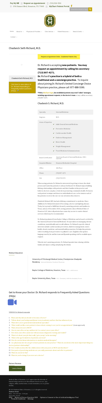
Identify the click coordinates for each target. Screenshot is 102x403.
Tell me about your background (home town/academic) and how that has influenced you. (41, 320)
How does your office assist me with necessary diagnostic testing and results (38, 333)
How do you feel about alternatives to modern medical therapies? (34, 340)
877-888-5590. (77, 87)
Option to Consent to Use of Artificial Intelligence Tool (59, 397)
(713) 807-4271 (46, 72)
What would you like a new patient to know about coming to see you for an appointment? (42, 325)
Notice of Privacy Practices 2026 (26, 397)
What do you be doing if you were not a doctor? (27, 355)
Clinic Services (49, 32)
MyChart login (48, 93)
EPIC (10, 397)
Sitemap (31, 399)
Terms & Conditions (18, 399)
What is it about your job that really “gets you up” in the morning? (34, 335)
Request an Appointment (34, 3)
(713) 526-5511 (55, 3)
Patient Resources (63, 32)
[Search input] (79, 9)
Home (12, 31)
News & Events (77, 32)
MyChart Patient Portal (59, 6)
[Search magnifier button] (90, 9)
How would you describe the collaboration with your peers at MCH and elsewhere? (39, 348)
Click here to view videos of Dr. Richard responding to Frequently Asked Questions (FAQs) (21, 87)
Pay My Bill (14, 3)
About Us (19, 32)
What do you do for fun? (19, 353)
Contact (12, 37)
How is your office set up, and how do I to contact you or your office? (35, 330)
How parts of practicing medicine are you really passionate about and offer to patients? (42, 350)
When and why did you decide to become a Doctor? (28, 318)
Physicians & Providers (33, 32)
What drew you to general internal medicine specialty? (30, 323)
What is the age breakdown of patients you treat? (28, 338)
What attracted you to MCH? (21, 328)
